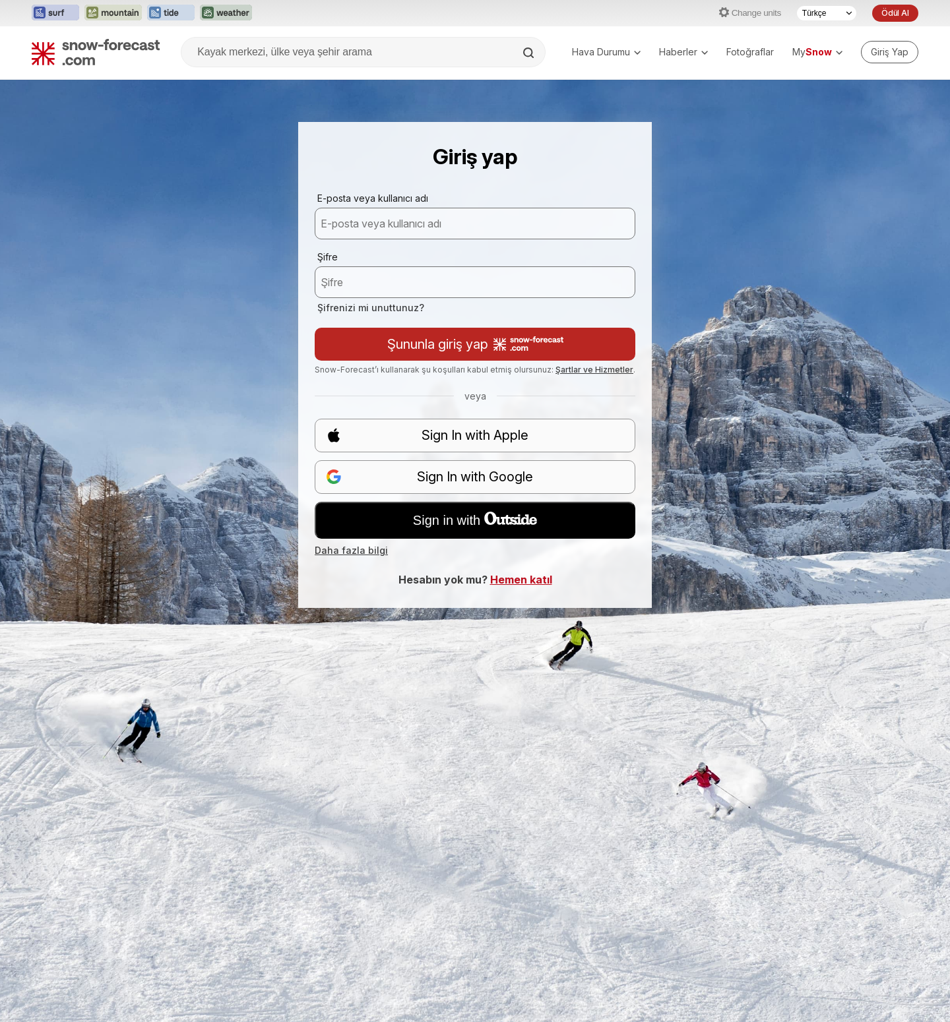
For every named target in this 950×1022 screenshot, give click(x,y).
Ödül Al (895, 13)
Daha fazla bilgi (351, 550)
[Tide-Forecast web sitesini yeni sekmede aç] (171, 13)
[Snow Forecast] (96, 52)
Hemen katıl (521, 579)
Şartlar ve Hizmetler (594, 370)
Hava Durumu (606, 51)
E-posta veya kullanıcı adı (372, 198)
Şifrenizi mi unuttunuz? (370, 307)
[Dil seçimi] (826, 13)
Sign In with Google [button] (429, 477)
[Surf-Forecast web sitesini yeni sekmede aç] (55, 13)
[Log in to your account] (889, 52)
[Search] (530, 53)
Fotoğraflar (750, 51)
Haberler (683, 51)
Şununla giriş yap (475, 344)
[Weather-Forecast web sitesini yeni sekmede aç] (226, 13)
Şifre (327, 256)
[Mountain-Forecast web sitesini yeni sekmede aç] (113, 13)
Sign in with (475, 519)
